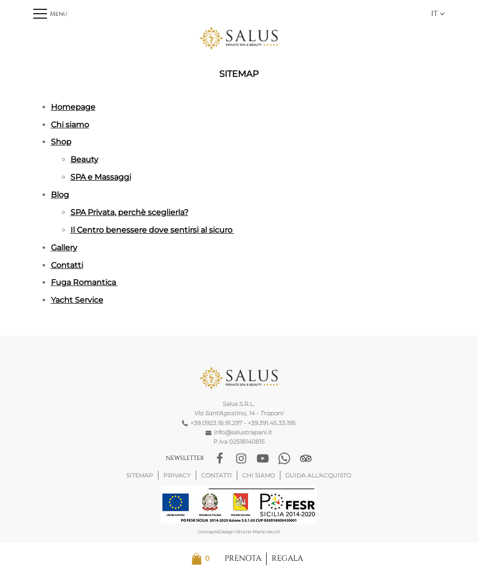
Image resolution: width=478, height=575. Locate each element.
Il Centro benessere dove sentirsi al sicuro (152, 230)
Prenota (243, 558)
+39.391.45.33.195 (272, 423)
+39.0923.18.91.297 (216, 423)
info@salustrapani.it (243, 432)
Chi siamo (70, 124)
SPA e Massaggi (100, 177)
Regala (287, 558)
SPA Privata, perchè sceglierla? (129, 212)
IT (438, 13)
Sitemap (139, 475)
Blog (60, 194)
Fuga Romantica (84, 282)
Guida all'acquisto (318, 475)
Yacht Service (77, 300)
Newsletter (185, 458)
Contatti (67, 265)
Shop (61, 141)
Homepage (73, 107)
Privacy (177, 475)
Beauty (84, 159)
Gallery (64, 247)
